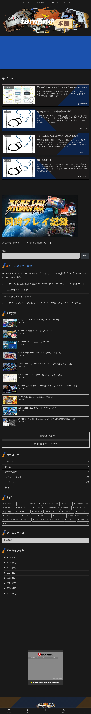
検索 (4, 251)
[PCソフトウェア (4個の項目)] (52, 512)
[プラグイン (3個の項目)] (11, 516)
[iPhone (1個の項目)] (83, 520)
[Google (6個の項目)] (65, 508)
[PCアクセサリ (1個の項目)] (40, 520)
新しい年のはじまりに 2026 (15, 290)
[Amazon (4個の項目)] (37, 512)
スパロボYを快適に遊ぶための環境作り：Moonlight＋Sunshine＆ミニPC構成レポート (43, 284)
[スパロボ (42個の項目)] (9, 504)
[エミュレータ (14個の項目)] (50, 504)
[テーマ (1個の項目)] (70, 520)
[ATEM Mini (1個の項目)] (56, 520)
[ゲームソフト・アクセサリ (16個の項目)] (29, 504)
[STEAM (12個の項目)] (66, 504)
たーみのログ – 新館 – (21, 266)
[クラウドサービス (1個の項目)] (77, 516)
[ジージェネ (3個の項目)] (82, 512)
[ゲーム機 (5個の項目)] (8, 512)
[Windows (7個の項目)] (54, 508)
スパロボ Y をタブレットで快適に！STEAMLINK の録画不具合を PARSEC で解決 (41, 303)
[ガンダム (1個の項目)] (45, 524)
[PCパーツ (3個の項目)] (67, 512)
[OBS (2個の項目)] (59, 516)
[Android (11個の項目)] (8, 508)
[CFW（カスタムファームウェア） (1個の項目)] (17, 520)
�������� (58, 678)
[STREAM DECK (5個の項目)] (80, 508)
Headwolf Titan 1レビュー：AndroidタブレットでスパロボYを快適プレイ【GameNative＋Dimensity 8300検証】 (45, 275)
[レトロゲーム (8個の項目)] (39, 508)
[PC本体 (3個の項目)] (28, 516)
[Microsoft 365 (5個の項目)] (23, 512)
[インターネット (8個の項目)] (23, 508)
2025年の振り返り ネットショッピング (21, 296)
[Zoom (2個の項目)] (44, 516)
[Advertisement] (45, 52)
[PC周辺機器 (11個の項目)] (81, 504)
